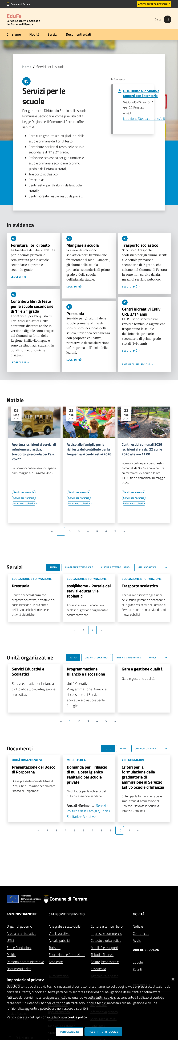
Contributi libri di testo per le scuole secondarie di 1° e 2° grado (32, 306)
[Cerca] (167, 19)
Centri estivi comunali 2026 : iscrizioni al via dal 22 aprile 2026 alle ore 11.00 (143, 449)
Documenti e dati (78, 34)
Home (26, 66)
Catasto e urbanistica (106, 940)
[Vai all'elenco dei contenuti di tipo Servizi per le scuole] (23, 492)
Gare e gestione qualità (142, 669)
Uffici (10, 940)
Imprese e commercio (106, 933)
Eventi (137, 969)
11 (128, 830)
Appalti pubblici (59, 940)
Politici (11, 954)
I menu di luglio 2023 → (138, 364)
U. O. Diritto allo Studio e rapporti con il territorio (141, 93)
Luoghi (138, 962)
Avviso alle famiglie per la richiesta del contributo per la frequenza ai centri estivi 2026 (89, 449)
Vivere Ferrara (146, 950)
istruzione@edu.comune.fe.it (144, 118)
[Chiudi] (173, 978)
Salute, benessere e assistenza (105, 965)
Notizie (138, 926)
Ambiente (56, 961)
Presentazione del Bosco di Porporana (33, 769)
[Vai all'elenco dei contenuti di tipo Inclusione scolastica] (24, 503)
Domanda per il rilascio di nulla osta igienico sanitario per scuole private (87, 774)
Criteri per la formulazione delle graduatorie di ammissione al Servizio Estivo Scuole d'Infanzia (143, 777)
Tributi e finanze (102, 954)
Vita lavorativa (59, 933)
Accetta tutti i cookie (103, 1032)
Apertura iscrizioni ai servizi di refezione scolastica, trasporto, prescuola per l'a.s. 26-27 (34, 452)
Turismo (54, 947)
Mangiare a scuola (82, 245)
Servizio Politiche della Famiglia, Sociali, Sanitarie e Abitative (89, 811)
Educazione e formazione (67, 954)
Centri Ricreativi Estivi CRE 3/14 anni (141, 311)
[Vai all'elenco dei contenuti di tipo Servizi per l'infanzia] (24, 498)
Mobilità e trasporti (104, 947)
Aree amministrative (21, 933)
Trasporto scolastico (140, 245)
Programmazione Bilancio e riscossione (86, 671)
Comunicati (141, 933)
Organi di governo (19, 926)
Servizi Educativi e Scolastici (28, 671)
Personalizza (69, 1032)
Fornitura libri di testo (30, 245)
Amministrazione (22, 914)
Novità (34, 34)
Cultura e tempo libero (107, 926)
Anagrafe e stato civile (64, 926)
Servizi (53, 34)
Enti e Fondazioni (19, 947)
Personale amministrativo (25, 961)
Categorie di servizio (67, 914)
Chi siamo (14, 34)
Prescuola (75, 313)
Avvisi (137, 940)
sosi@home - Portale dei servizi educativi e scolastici (89, 591)
